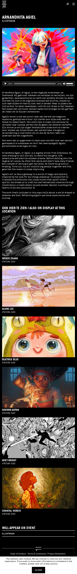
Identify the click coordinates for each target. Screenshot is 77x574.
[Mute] (64, 83)
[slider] (35, 83)
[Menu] (72, 4)
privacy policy (50, 563)
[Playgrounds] (5, 3)
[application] (38, 83)
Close (38, 570)
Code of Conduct (18, 553)
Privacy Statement (56, 553)
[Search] (67, 4)
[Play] (5, 83)
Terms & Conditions (37, 553)
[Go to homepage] (38, 549)
